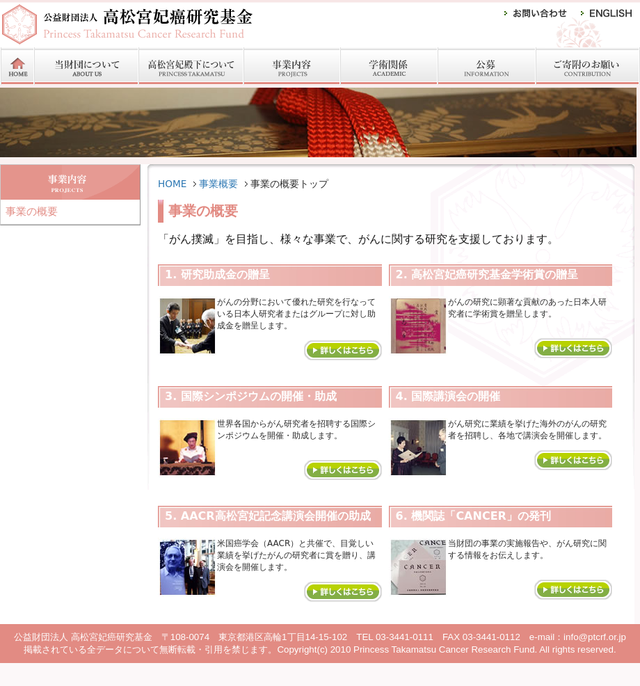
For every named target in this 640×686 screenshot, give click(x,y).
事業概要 (218, 183)
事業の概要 (32, 211)
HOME (172, 183)
